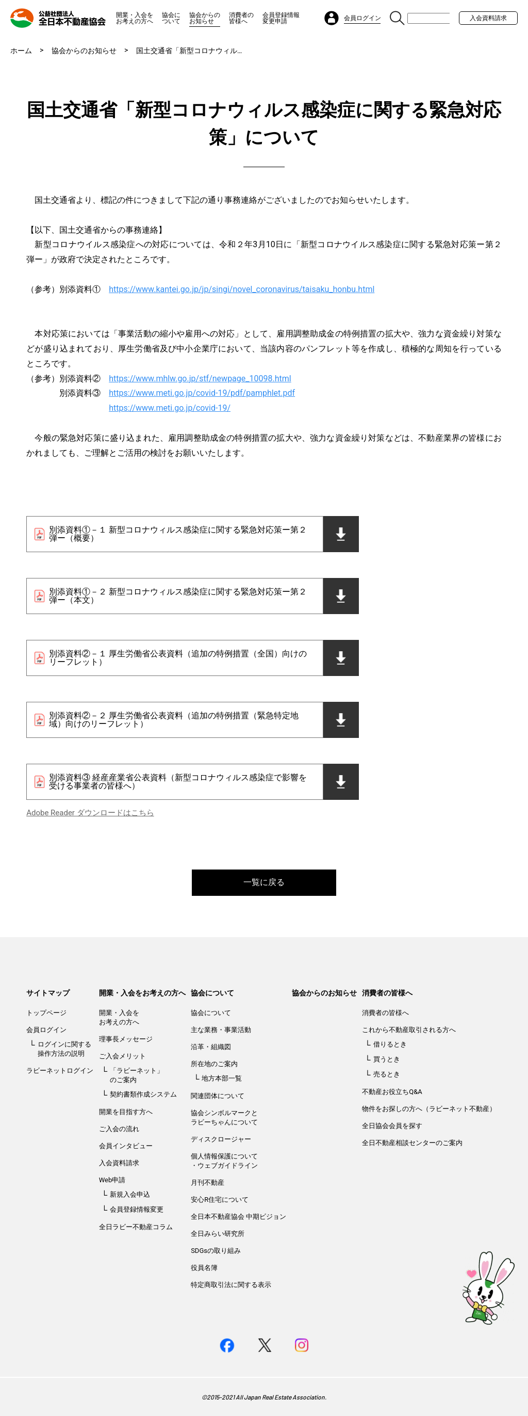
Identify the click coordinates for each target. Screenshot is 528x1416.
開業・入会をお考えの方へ (134, 18)
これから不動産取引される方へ (409, 1030)
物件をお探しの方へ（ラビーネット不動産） (429, 1109)
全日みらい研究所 (217, 1233)
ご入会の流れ (119, 1129)
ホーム (21, 50)
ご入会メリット (122, 1056)
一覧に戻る (264, 882)
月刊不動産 (207, 1182)
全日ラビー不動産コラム (136, 1227)
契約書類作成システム (143, 1094)
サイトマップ (48, 993)
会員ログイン (46, 1030)
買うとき (386, 1059)
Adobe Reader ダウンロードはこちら (90, 812)
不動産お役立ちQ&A (392, 1092)
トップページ (46, 1013)
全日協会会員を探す (392, 1126)
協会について (171, 18)
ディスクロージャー (221, 1139)
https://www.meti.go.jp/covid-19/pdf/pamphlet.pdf (202, 393)
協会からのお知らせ (204, 18)
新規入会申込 (130, 1194)
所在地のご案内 (214, 1064)
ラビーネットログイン (59, 1070)
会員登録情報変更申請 (281, 18)
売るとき (386, 1074)
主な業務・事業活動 (221, 1030)
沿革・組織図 (211, 1047)
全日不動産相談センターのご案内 (412, 1143)
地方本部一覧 (222, 1078)
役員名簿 (204, 1268)
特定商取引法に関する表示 (231, 1285)
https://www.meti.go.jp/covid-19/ (169, 408)
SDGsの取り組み (216, 1250)
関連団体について (217, 1096)
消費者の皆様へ (241, 18)
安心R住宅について (220, 1199)
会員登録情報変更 (136, 1209)
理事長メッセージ (126, 1039)
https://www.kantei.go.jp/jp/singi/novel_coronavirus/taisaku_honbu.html (241, 289)
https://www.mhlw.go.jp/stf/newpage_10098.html (200, 378)
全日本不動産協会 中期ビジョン (238, 1216)
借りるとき (390, 1044)
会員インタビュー (126, 1146)
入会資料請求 (488, 18)
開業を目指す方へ (126, 1112)
